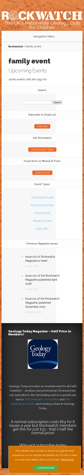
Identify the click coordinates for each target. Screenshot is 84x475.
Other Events (42, 213)
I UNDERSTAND (45, 468)
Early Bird (42, 228)
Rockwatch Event (42, 197)
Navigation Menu (43, 36)
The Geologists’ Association (41, 399)
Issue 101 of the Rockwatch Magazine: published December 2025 (42, 302)
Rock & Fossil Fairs (42, 205)
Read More (67, 459)
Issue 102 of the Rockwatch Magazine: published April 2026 (42, 279)
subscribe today (51, 445)
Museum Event (42, 220)
